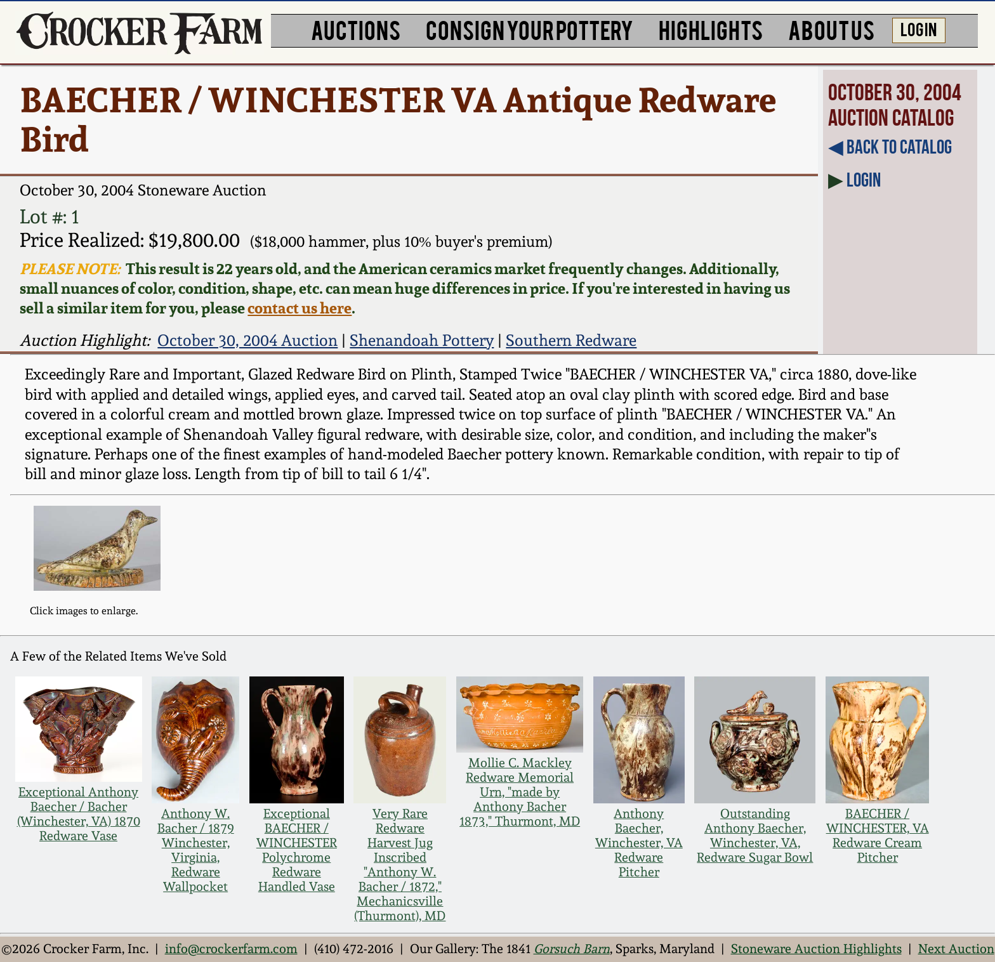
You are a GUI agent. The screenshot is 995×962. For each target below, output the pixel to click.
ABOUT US (831, 29)
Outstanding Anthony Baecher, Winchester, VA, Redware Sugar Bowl (755, 836)
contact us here (299, 308)
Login (864, 179)
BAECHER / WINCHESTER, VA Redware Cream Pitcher (877, 836)
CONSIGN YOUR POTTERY (529, 29)
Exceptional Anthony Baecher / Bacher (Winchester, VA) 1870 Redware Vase (78, 814)
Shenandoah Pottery (422, 340)
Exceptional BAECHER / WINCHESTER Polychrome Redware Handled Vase (296, 850)
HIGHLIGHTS (711, 29)
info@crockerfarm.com (231, 949)
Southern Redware (571, 340)
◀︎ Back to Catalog (890, 146)
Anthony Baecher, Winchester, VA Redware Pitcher (639, 843)
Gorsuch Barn (572, 949)
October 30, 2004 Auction (247, 340)
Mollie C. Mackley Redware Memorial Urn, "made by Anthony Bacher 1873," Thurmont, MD (519, 792)
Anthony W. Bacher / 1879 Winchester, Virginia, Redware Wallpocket (195, 850)
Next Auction (956, 949)
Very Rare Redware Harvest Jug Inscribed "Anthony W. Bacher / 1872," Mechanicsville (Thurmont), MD (399, 865)
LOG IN (918, 28)
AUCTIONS (355, 29)
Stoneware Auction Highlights (816, 949)
